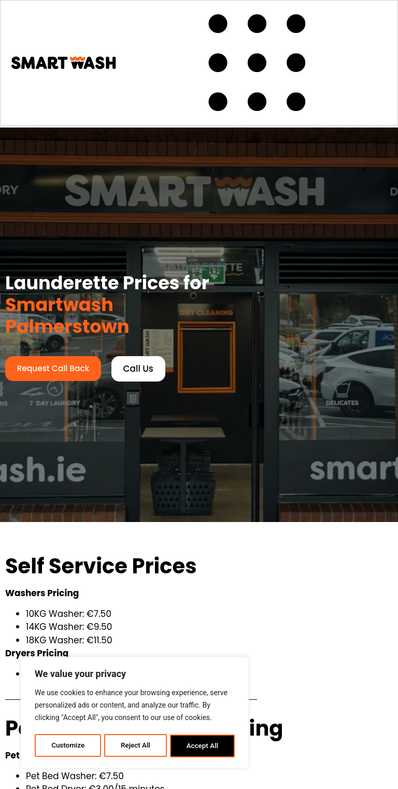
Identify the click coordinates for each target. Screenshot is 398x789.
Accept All (202, 746)
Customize (67, 746)
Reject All (135, 746)
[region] (135, 713)
